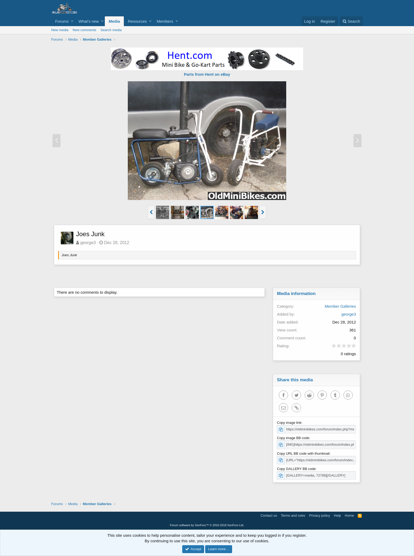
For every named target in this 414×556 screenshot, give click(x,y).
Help (337, 515)
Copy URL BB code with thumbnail (303, 453)
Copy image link (289, 423)
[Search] (351, 21)
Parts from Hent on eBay (207, 74)
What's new (88, 21)
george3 (88, 242)
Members (165, 21)
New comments (84, 30)
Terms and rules (293, 515)
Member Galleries (340, 306)
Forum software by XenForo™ (207, 525)
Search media (111, 30)
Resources (137, 21)
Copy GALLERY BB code (296, 469)
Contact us (269, 515)
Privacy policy (319, 515)
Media (114, 21)
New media (59, 30)
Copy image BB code (293, 438)
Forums (62, 21)
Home (349, 515)
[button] (72, 21)
